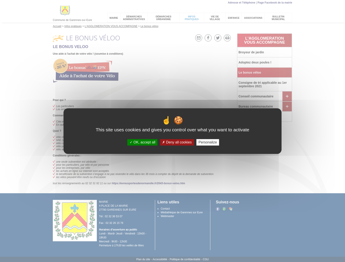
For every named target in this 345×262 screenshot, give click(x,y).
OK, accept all (142, 142)
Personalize (207, 142)
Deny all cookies (177, 142)
